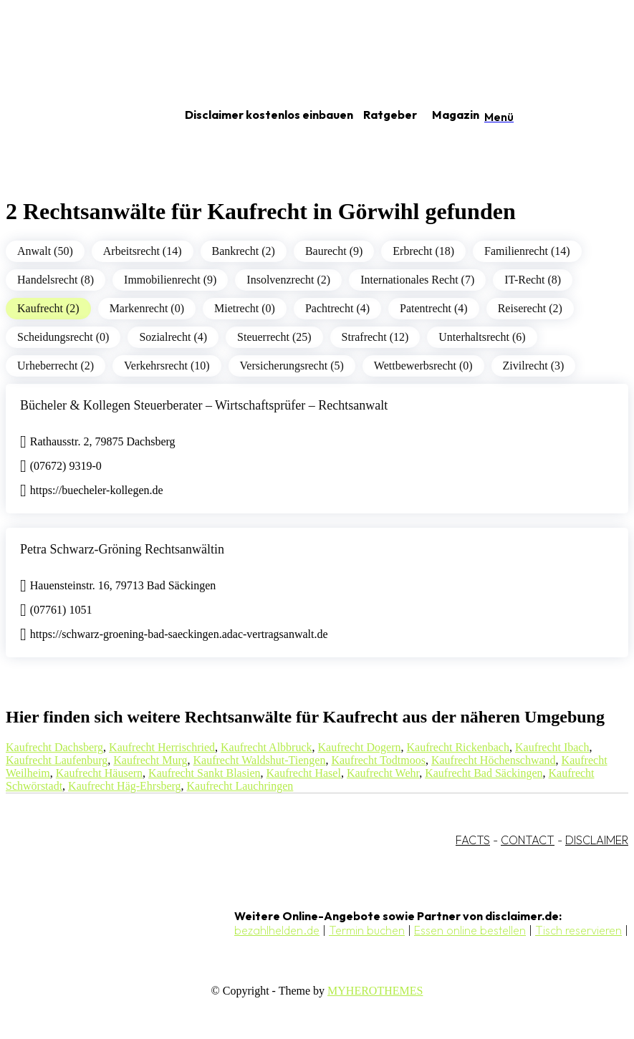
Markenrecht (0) (147, 308)
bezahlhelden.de (277, 930)
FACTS (473, 840)
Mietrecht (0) (244, 308)
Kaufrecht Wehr (383, 773)
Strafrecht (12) (375, 337)
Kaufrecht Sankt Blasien (204, 773)
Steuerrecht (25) (274, 337)
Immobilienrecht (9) (170, 280)
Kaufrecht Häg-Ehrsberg (124, 786)
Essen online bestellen (470, 930)
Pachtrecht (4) (337, 308)
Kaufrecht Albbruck (266, 747)
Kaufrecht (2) (48, 308)
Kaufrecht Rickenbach (457, 747)
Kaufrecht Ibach (552, 747)
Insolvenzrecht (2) (288, 280)
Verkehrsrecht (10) (167, 365)
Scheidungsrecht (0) (63, 337)
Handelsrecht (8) (55, 280)
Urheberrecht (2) (55, 365)
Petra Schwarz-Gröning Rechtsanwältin (122, 549)
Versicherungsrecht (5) (292, 365)
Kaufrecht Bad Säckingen (483, 773)
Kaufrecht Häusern (99, 773)
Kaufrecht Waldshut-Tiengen (259, 760)
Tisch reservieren (578, 930)
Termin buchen (367, 930)
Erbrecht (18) (423, 251)
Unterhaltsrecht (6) (481, 337)
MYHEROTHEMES (375, 991)
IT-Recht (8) (532, 280)
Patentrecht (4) (434, 308)
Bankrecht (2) (243, 251)
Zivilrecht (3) (534, 365)
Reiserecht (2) (530, 308)
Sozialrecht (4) (173, 337)
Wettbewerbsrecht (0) (423, 365)
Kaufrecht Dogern (359, 747)
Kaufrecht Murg (150, 760)
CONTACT (527, 840)
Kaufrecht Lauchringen (240, 786)
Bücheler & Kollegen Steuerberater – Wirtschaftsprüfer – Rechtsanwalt (204, 405)
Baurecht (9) (333, 251)
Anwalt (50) (45, 251)
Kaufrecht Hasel (303, 773)
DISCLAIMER (596, 840)
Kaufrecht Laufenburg (56, 760)
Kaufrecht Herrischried (162, 747)
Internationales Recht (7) (417, 280)
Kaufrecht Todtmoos (378, 760)
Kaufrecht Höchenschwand (493, 760)
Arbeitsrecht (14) (142, 251)
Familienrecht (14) (527, 251)
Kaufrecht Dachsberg (54, 747)
